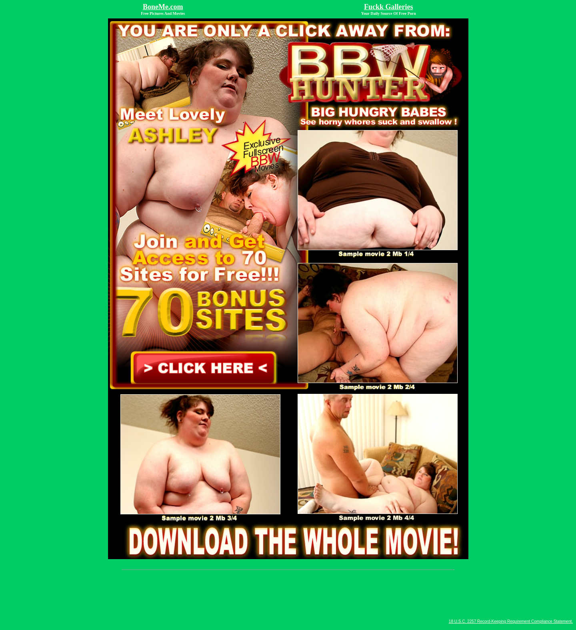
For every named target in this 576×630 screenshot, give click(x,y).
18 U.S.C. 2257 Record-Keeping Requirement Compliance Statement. (511, 621)
